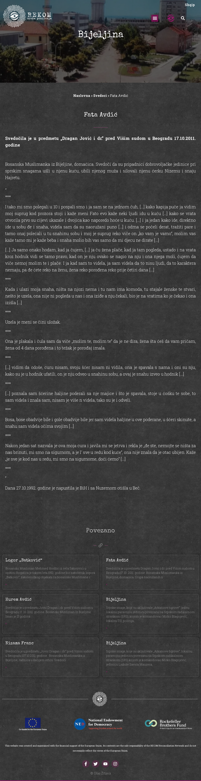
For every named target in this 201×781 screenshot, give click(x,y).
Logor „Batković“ (23, 560)
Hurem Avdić (18, 600)
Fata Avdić (117, 560)
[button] (154, 18)
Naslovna (81, 95)
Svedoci (100, 95)
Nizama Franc (19, 643)
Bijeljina (116, 600)
